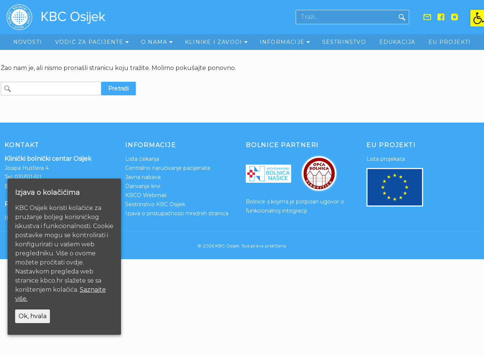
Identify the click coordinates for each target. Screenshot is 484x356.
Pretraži (118, 88)
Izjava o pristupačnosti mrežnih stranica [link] (176, 213)
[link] (477, 18)
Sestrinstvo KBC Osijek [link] (155, 204)
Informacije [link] (282, 42)
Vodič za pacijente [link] (89, 42)
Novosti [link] (27, 42)
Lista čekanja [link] (142, 158)
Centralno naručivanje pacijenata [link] (167, 168)
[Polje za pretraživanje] (345, 17)
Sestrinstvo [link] (344, 42)
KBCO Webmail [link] (145, 195)
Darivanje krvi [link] (142, 186)
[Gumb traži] (402, 17)
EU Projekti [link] (449, 42)
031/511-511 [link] (28, 177)
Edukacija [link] (397, 42)
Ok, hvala (33, 316)
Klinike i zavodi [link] (213, 42)
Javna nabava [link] (143, 177)
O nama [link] (154, 42)
